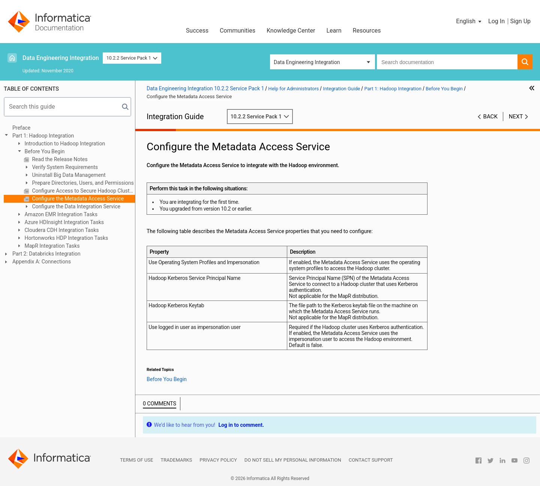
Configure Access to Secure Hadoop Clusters (83, 191)
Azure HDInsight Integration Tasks (63, 222)
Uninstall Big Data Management (68, 175)
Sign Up (520, 21)
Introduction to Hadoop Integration (64, 144)
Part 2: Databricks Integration (46, 254)
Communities (237, 30)
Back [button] (490, 116)
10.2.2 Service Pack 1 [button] (132, 58)
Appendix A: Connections (41, 262)
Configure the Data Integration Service (75, 206)
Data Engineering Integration (60, 57)
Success (197, 30)
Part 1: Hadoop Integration (43, 136)
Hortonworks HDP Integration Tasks (65, 238)
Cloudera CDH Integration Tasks (61, 230)
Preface (21, 128)
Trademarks (176, 460)
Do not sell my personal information (292, 460)
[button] (469, 21)
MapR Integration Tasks (51, 246)
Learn (334, 30)
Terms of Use (136, 460)
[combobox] (447, 61)
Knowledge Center (291, 30)
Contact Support (371, 460)
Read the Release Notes (59, 159)
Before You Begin (43, 151)
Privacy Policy (218, 460)
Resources (367, 30)
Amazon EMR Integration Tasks (60, 214)
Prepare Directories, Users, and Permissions (82, 183)
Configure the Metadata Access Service (77, 199)
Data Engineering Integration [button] (307, 62)
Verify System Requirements (64, 167)
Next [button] (516, 116)
